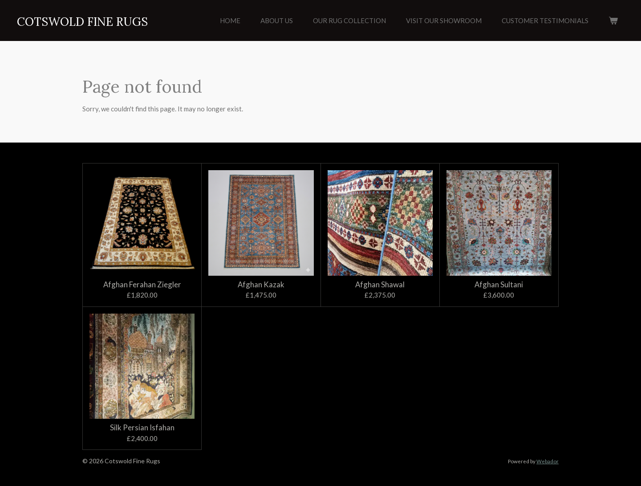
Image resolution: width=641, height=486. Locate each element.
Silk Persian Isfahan (142, 427)
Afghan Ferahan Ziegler (142, 284)
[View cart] (613, 20)
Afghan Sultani (499, 284)
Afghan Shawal (380, 284)
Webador (547, 461)
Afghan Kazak (261, 284)
